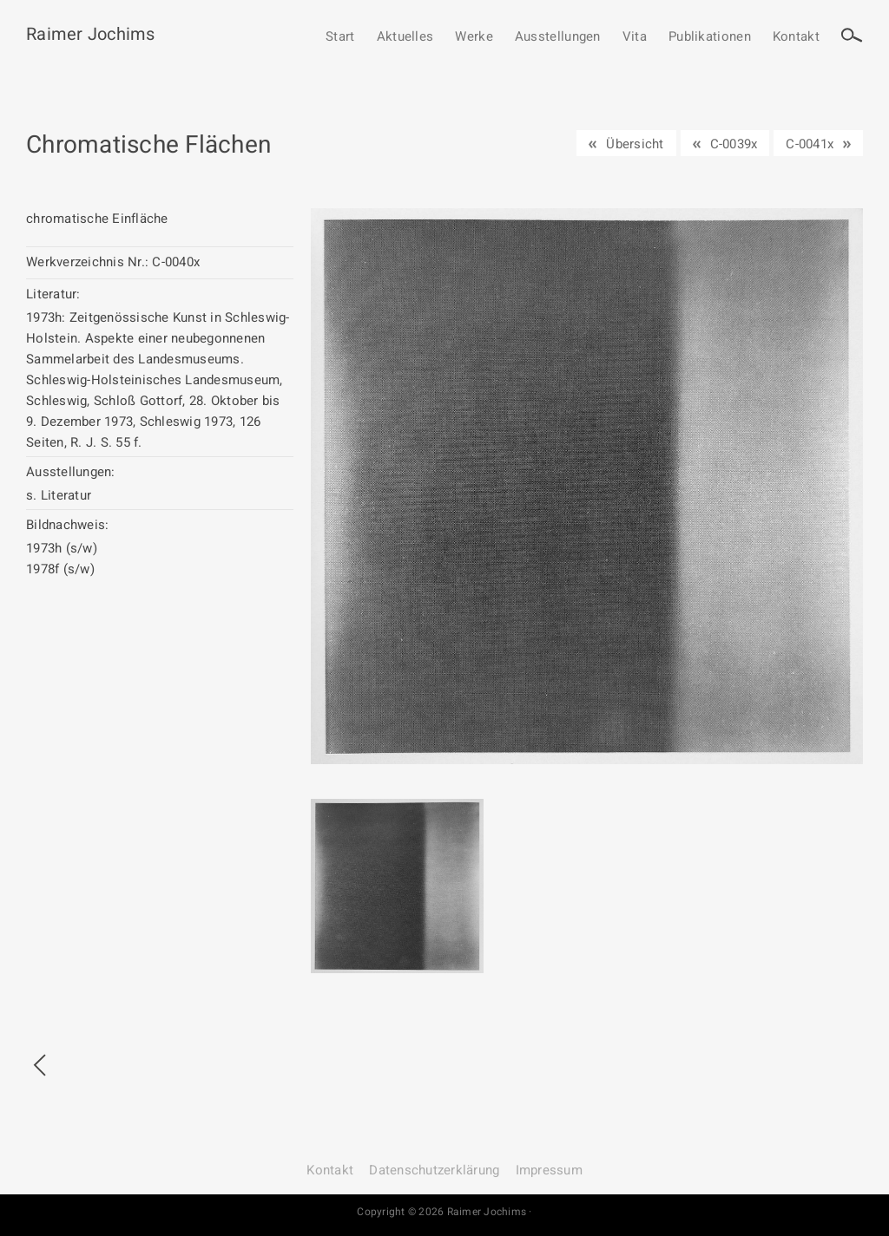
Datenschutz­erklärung (434, 1170)
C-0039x (734, 144)
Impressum (549, 1170)
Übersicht (634, 144)
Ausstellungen (558, 37)
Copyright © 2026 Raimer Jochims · (444, 1212)
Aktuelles (405, 37)
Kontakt (796, 37)
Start (340, 37)
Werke (474, 37)
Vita (634, 37)
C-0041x (809, 144)
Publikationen (709, 37)
